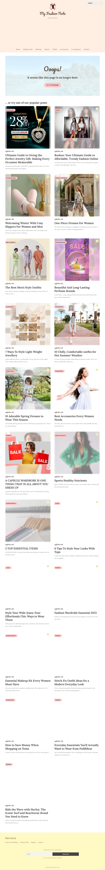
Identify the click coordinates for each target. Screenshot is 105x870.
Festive (46, 49)
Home (18, 49)
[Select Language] (95, 3)
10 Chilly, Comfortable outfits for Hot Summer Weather (75, 353)
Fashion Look (28, 49)
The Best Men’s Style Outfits (23, 287)
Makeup (38, 49)
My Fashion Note (52, 13)
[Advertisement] (52, 33)
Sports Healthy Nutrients (70, 480)
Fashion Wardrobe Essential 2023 (75, 613)
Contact (86, 49)
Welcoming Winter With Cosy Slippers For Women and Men (24, 224)
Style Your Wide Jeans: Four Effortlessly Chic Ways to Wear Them (24, 616)
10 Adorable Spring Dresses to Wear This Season (24, 417)
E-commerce (76, 49)
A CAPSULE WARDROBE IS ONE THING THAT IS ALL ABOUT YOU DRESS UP (26, 484)
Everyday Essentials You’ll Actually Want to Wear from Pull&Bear (76, 746)
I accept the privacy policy (52, 858)
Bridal (55, 49)
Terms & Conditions (11, 842)
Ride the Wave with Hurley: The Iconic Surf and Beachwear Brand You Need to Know (26, 813)
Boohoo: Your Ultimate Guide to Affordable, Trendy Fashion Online (76, 156)
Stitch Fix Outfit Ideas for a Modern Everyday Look (71, 682)
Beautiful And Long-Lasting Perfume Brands (72, 289)
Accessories (64, 49)
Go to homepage (52, 85)
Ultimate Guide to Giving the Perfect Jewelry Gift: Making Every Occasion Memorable (27, 158)
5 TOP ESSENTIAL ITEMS (21, 548)
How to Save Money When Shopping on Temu (22, 746)
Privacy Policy (24, 842)
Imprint (33, 842)
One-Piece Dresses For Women (74, 223)
